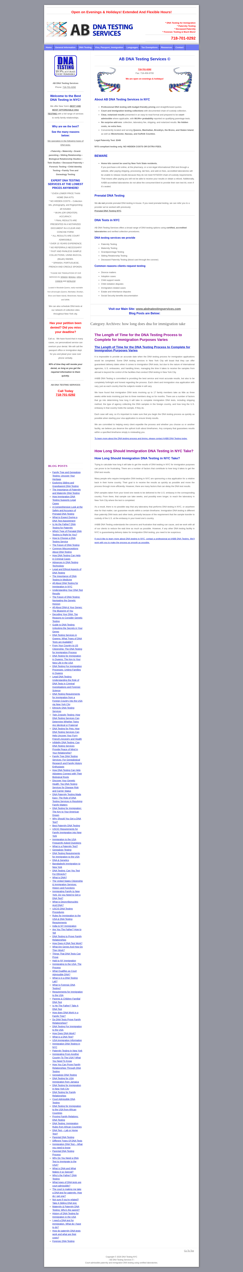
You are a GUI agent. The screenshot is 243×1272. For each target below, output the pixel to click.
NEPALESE (71, 281)
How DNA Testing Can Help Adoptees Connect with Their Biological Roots (67, 773)
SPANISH (64, 277)
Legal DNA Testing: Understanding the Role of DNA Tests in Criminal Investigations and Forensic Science (66, 683)
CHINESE (58, 281)
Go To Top (189, 1251)
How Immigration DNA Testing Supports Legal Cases (64, 500)
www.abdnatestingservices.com (158, 309)
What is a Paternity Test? (65, 846)
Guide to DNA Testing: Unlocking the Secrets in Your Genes (67, 628)
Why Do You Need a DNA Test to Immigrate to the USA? (65, 1161)
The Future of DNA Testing (66, 545)
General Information (65, 47)
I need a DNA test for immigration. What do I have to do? (66, 1224)
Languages (132, 47)
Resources (166, 47)
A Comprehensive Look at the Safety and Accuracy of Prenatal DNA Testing (67, 510)
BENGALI (72, 277)
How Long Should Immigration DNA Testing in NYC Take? (143, 451)
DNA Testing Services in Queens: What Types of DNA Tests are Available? (67, 638)
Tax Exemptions (149, 47)
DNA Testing (85, 47)
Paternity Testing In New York (67, 1050)
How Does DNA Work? (64, 1033)
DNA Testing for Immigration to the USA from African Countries (66, 1109)
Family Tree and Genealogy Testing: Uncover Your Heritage (66, 476)
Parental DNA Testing (63, 1137)
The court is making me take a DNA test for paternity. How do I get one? (67, 1192)
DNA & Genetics (60, 860)
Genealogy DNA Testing (64, 1075)
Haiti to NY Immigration (64, 960)
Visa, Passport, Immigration (109, 47)
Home (49, 47)
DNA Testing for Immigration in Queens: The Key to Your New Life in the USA (66, 659)
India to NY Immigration (64, 926)
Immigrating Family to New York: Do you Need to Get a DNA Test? (66, 895)
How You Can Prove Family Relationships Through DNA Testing (66, 1068)
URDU (79, 277)
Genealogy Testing (61, 849)
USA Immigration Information (67, 1040)
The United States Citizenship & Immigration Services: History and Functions (67, 884)
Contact (179, 47)
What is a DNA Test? (62, 1037)
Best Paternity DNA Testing (66, 825)
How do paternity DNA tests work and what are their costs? (66, 1234)
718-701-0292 (183, 38)
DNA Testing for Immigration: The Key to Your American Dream (67, 812)
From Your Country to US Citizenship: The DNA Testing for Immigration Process (67, 649)
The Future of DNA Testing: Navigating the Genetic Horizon (66, 600)
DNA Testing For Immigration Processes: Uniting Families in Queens (67, 670)
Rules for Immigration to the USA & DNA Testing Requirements (66, 919)
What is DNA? (59, 877)
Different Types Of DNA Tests (67, 1140)
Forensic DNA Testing (63, 1241)
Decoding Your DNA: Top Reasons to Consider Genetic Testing (67, 618)
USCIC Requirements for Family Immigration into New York (66, 832)
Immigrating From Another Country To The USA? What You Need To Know (66, 1057)
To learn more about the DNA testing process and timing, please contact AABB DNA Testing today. (140, 438)
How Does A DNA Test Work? (67, 943)
